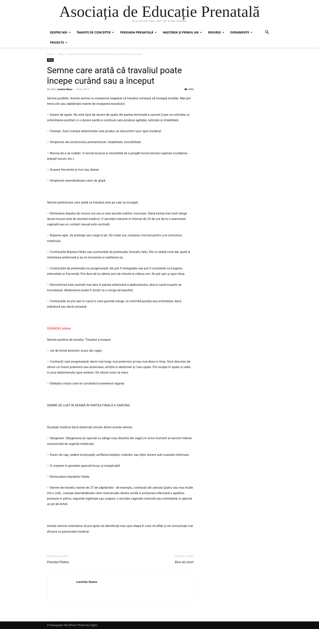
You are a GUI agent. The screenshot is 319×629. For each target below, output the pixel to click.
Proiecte (58, 42)
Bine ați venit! (184, 562)
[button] (267, 33)
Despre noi (60, 32)
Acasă (50, 54)
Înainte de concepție (95, 32)
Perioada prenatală (138, 32)
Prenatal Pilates (58, 562)
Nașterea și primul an (182, 32)
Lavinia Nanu (64, 89)
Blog (60, 54)
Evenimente (241, 32)
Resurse (216, 32)
